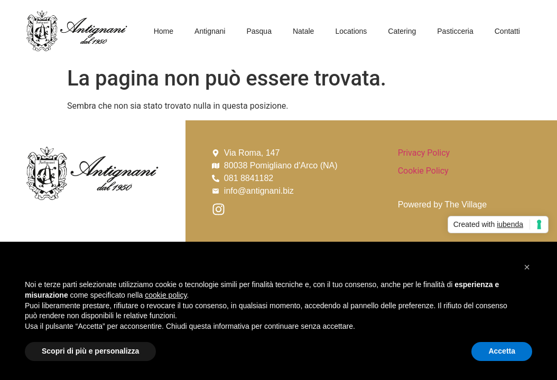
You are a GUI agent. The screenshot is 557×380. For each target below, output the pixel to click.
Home (163, 31)
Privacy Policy (424, 153)
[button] (526, 267)
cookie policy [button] (166, 295)
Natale (303, 31)
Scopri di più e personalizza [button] (90, 351)
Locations (351, 31)
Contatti (507, 31)
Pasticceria (455, 31)
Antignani (209, 31)
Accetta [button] (501, 351)
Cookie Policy (423, 171)
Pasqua (258, 31)
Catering (402, 31)
